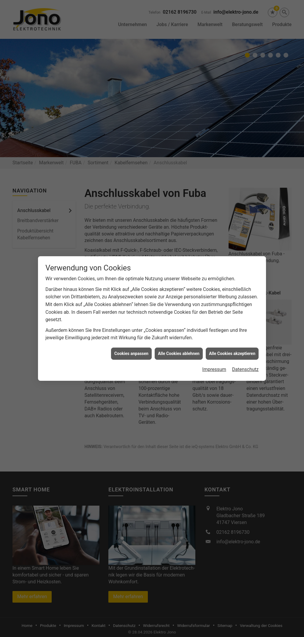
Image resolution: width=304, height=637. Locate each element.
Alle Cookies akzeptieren (232, 341)
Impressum (214, 358)
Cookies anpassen (131, 341)
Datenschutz (245, 358)
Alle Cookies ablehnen (179, 341)
